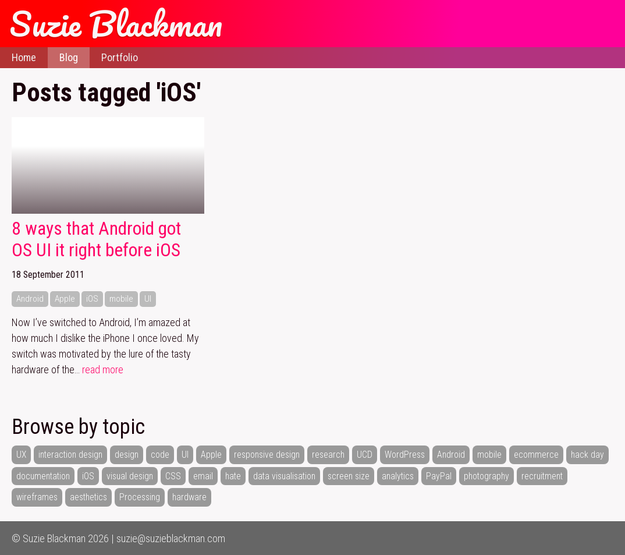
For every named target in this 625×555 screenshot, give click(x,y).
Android (30, 299)
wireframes (37, 497)
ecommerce (536, 454)
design (127, 454)
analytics (398, 476)
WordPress (405, 454)
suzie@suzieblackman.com (170, 538)
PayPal (439, 476)
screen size (349, 476)
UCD (364, 454)
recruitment (542, 476)
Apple (65, 299)
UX (21, 454)
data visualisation (284, 476)
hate (233, 476)
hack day (587, 454)
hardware (189, 497)
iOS (92, 299)
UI (147, 299)
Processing (139, 497)
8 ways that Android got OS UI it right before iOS (96, 239)
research (328, 454)
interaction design (70, 454)
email (203, 476)
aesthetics (88, 497)
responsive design (267, 454)
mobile (121, 299)
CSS (173, 476)
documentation (43, 476)
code (160, 454)
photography (486, 476)
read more (102, 369)
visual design (129, 476)
